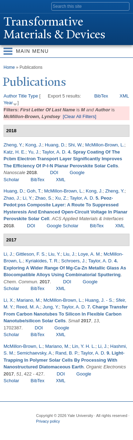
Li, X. (9, 300)
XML (124, 96)
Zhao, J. (12, 198)
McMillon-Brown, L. (105, 144)
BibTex (101, 96)
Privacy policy (48, 421)
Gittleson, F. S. (31, 254)
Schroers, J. (73, 260)
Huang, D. (55, 144)
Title (22, 96)
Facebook (40, 428)
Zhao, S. (43, 198)
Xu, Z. (61, 198)
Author (10, 96)
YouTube (96, 428)
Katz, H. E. (14, 152)
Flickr (68, 428)
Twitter (54, 428)
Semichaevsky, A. (35, 353)
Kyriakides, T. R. (42, 260)
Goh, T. (34, 191)
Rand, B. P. (66, 353)
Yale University (12, 6)
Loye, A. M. (89, 254)
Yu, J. (34, 152)
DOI (54, 172)
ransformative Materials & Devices (54, 28)
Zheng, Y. (13, 144)
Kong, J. (33, 144)
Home (9, 67)
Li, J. (8, 254)
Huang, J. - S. (99, 300)
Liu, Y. (54, 254)
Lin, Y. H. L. (84, 346)
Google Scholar (63, 225)
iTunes (82, 428)
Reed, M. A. (28, 307)
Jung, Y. (51, 307)
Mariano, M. (29, 300)
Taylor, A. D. (54, 152)
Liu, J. (69, 254)
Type (33, 96)
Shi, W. (75, 144)
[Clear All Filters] (80, 116)
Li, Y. (28, 198)
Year (8, 102)
